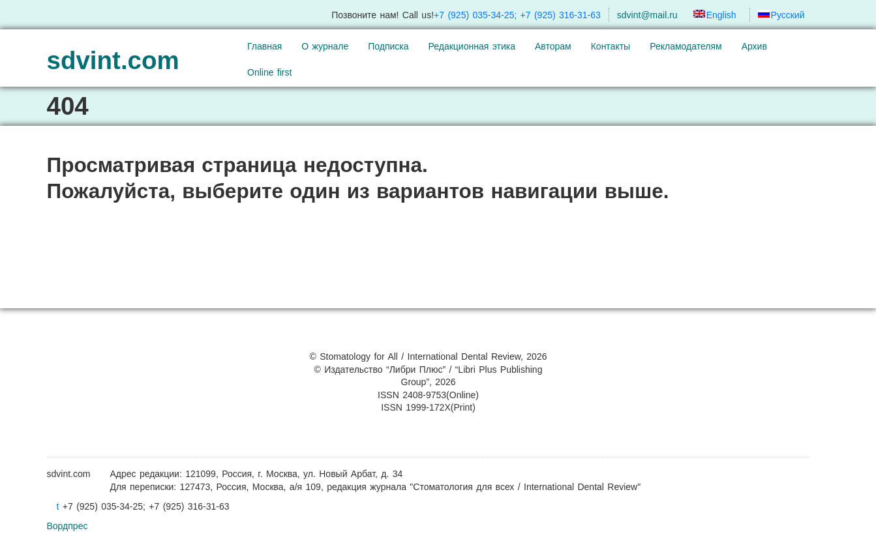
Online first (269, 72)
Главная (264, 46)
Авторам (553, 46)
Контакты (610, 46)
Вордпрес (67, 526)
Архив (754, 46)
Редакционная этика (472, 46)
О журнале (324, 46)
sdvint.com (113, 60)
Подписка (388, 46)
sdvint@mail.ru (647, 15)
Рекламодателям (685, 46)
